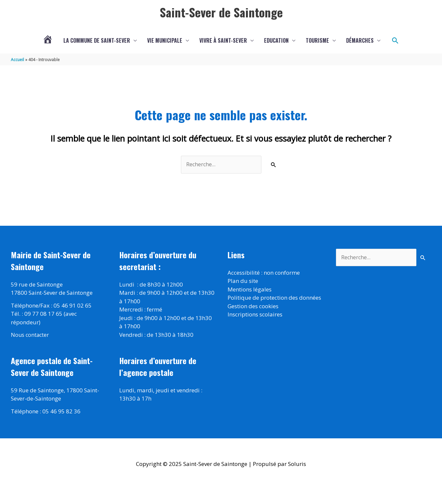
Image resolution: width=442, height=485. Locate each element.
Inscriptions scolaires (255, 315)
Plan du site (243, 282)
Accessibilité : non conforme (264, 273)
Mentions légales (250, 290)
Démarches (360, 41)
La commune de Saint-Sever (96, 41)
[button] (395, 41)
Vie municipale (164, 41)
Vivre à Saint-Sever (223, 41)
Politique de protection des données (274, 298)
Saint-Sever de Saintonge (221, 12)
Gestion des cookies (253, 307)
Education (276, 41)
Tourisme (317, 41)
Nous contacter (30, 335)
